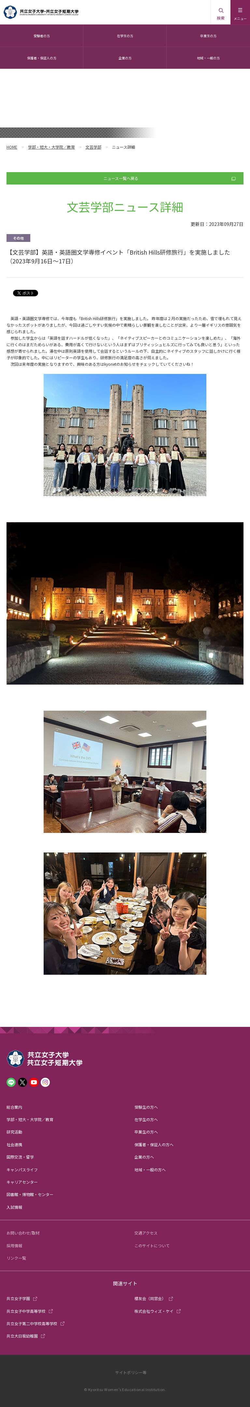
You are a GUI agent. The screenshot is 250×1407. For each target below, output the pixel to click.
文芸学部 (93, 147)
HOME (12, 147)
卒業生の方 (208, 35)
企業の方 (125, 57)
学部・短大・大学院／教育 (51, 147)
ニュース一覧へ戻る (121, 178)
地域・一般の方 (208, 57)
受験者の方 (42, 35)
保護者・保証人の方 (41, 57)
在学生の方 (125, 35)
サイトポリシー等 (130, 1372)
